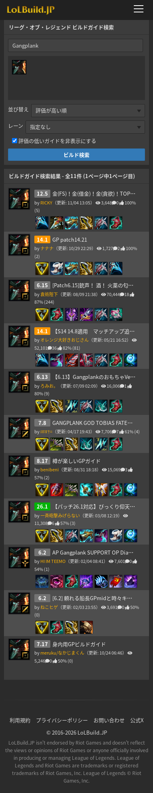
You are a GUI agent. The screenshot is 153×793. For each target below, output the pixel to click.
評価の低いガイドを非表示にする (57, 140)
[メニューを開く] (141, 9)
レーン (15, 125)
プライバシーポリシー (62, 720)
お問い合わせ (109, 720)
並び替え (18, 109)
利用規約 (20, 720)
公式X (136, 720)
